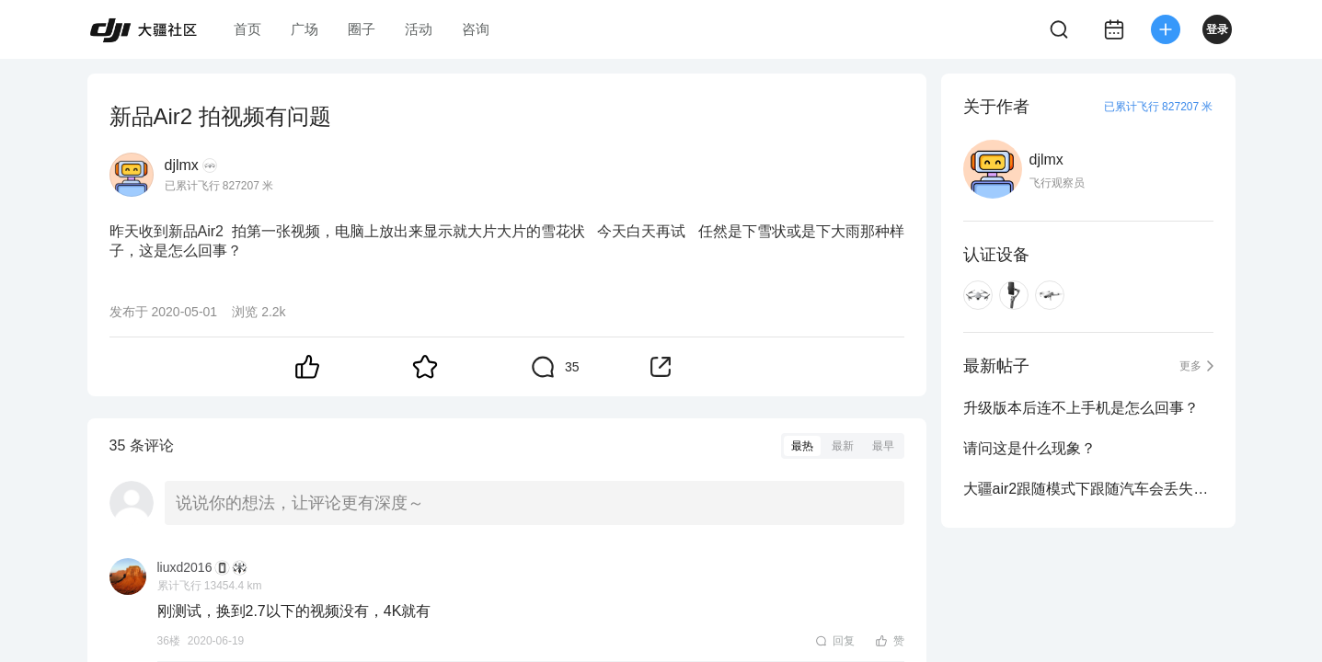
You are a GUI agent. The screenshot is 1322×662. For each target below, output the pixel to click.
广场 (304, 29)
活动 (418, 29)
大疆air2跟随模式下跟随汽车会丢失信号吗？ (1088, 488)
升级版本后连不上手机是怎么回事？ (1081, 408)
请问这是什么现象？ (1029, 448)
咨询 (475, 29)
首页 (247, 29)
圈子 (361, 29)
